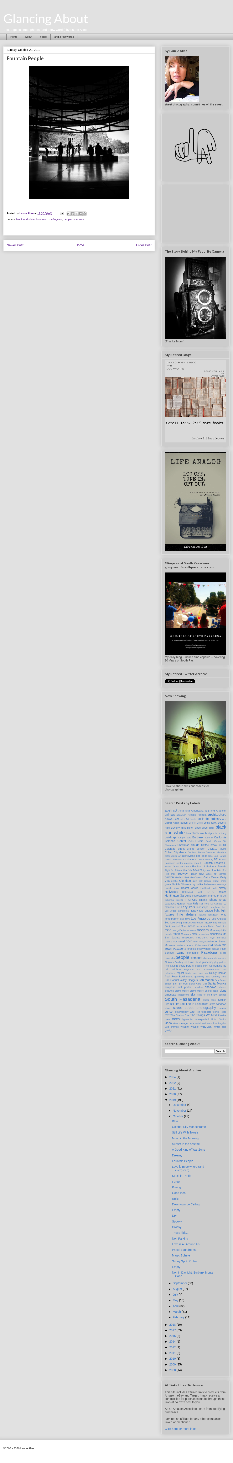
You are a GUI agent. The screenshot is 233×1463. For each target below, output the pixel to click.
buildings (170, 837)
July (176, 1294)
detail (167, 856)
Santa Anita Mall (198, 983)
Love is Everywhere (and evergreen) (188, 1168)
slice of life (203, 994)
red (224, 969)
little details (186, 914)
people (68, 219)
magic (215, 922)
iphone (203, 899)
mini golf (176, 930)
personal (196, 957)
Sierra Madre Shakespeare (204, 991)
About (28, 36)
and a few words (64, 36)
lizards (202, 914)
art (183, 819)
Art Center (191, 819)
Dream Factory (205, 859)
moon (176, 934)
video (168, 1023)
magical (175, 926)
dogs (204, 855)
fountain (41, 219)
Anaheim (221, 810)
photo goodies (219, 958)
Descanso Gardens (216, 852)
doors (168, 859)
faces (176, 866)
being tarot (210, 822)
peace (223, 953)
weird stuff (200, 1023)
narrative (221, 937)
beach (183, 822)
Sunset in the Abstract (186, 1144)
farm (188, 866)
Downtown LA (178, 859)
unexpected (202, 1019)
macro (208, 922)
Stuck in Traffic (181, 1175)
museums (188, 937)
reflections (170, 973)
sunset (169, 1011)
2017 (173, 1330)
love (172, 922)
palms (180, 952)
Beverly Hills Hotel (182, 827)
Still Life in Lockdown (194, 1004)
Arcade (192, 814)
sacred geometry (195, 976)
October (178, 1116)
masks (191, 926)
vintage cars (186, 1023)
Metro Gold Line (217, 926)
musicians (202, 937)
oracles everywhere (199, 948)
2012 (173, 1347)
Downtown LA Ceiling (186, 1204)
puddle (198, 965)
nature (168, 941)
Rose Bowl (178, 976)
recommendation (211, 969)
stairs (214, 1000)
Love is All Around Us (186, 1244)
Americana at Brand (203, 810)
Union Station (218, 1019)
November (180, 1110)
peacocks (170, 958)
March (177, 1311)
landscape (202, 907)
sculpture (170, 987)
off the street (200, 945)
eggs (196, 863)
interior (179, 900)
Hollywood (171, 891)
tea (198, 1012)
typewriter (187, 1019)
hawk (176, 888)
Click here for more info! (180, 1428)
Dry (174, 1215)
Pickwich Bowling (174, 962)
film (185, 870)
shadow (199, 987)
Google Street (211, 881)
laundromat (183, 910)
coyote (222, 849)
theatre (222, 1015)
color (222, 845)
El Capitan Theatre (211, 863)
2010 (173, 1358)
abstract (171, 810)
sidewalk (169, 991)
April (176, 1306)
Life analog (206, 910)
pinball (198, 962)
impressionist (199, 895)
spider (206, 1000)
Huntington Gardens (178, 895)
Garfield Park (182, 877)
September (180, 1283)
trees (176, 1019)
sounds (222, 994)
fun (215, 873)
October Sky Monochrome (189, 1127)
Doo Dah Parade (217, 856)
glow (194, 881)
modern (203, 930)
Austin (176, 823)
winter (217, 1027)
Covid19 (212, 848)
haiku (200, 884)
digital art (176, 856)
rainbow (176, 969)
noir (189, 941)
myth (212, 937)
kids (195, 903)
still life (174, 1004)
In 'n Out (221, 895)
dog (198, 855)
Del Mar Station (196, 852)
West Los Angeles (216, 1023)
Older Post (143, 245)
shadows (78, 219)
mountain (204, 934)
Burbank (197, 837)
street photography (200, 1008)
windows (206, 1026)
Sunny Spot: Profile (184, 1261)
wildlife (195, 1026)
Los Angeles (54, 219)
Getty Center (211, 877)
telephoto (206, 1012)
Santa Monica (217, 983)
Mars (183, 926)
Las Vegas (170, 910)
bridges (209, 833)
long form (185, 919)
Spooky (177, 1221)
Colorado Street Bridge (180, 848)
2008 (173, 1370)
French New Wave (201, 874)
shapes (222, 987)
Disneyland (188, 855)
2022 (173, 1083)
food (209, 870)
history (222, 888)
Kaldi (189, 903)
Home (13, 36)
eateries (188, 863)
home (210, 892)
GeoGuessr (196, 877)
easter (179, 863)
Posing (176, 1187)
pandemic (192, 952)
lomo (223, 914)
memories (202, 926)
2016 (173, 1336)
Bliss (175, 1121)
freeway (182, 873)
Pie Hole (189, 962)
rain (167, 969)
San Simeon (180, 983)
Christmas (183, 845)
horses (222, 892)
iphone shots (217, 899)
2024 (173, 1077)
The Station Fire (179, 1015)
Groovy (176, 1227)
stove (167, 1008)
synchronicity (181, 1012)
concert (201, 848)
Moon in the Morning (185, 1138)
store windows (217, 1004)
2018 (173, 1324)
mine (168, 930)
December (180, 1104)
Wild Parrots (172, 1027)
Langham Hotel (218, 907)
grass (223, 881)
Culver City (171, 852)
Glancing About (45, 18)
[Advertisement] (196, 213)
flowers (197, 870)
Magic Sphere (181, 1255)
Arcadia (202, 814)
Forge (176, 1181)
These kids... (180, 1232)
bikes (198, 827)
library (194, 910)
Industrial (169, 900)
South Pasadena (182, 999)
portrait (190, 965)
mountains (216, 934)
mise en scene (188, 930)
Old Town (214, 945)
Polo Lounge (171, 965)
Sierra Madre (182, 991)
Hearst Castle (189, 888)
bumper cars (184, 837)
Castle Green (213, 841)
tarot (192, 1011)
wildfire (185, 1026)
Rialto (188, 973)
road (195, 973)
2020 (173, 1094)
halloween (210, 884)
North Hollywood (201, 941)
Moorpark (186, 934)
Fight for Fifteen (173, 870)
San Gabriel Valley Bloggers (181, 980)
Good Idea (179, 1193)
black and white (25, 219)
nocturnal (179, 941)
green (168, 884)
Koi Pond (204, 903)
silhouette (170, 994)
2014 (173, 1341)
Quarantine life (217, 965)
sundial (222, 1008)
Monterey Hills (218, 930)
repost (180, 973)
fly (204, 870)
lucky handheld (195, 922)
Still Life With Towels (185, 1132)
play (216, 962)
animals (170, 814)
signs (222, 990)
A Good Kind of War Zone (188, 1149)
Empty (176, 1210)
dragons (192, 859)
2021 (173, 1088)
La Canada (216, 903)
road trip (203, 973)
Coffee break (209, 845)
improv (212, 895)
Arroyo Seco (172, 819)
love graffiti (181, 922)
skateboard (183, 994)
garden (169, 877)
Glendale (185, 880)
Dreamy (177, 1155)
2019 (173, 1100)
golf (200, 881)
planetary (207, 962)
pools (182, 965)
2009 (173, 1364)
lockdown (213, 914)
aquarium (181, 815)
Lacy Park (188, 907)
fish (190, 870)
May (176, 1300)
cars (200, 841)
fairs (182, 866)
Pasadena (209, 952)
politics (222, 962)
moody (168, 934)
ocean (189, 945)
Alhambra (184, 810)
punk (205, 965)
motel (195, 934)
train (167, 1019)
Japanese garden (175, 903)
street (177, 1008)
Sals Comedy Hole (216, 976)
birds (205, 827)
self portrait (185, 987)
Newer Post (15, 245)
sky (193, 994)
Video (43, 36)
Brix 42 (218, 833)
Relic (175, 1198)
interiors (191, 900)
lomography (171, 918)
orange (215, 949)
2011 (173, 1353)
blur (194, 833)
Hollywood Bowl (192, 892)
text (167, 1015)
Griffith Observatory (183, 884)
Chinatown (170, 845)
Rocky (213, 973)
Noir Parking (180, 1238)
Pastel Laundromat (184, 1249)
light (216, 910)
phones (207, 958)
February (179, 1317)
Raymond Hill (192, 969)
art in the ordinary (209, 818)
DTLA (217, 859)
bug (224, 833)
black (211, 828)
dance (182, 852)
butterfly (208, 837)
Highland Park (209, 888)
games (222, 874)
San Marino (206, 980)
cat (224, 841)
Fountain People (182, 1161)
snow (214, 994)
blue (188, 833)
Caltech (192, 841)
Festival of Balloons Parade (209, 866)
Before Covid (196, 823)
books (200, 833)
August (177, 1289)
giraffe (174, 881)
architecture (217, 815)
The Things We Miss (203, 1015)
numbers (180, 945)
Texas (223, 1012)
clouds (195, 845)
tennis (216, 1012)
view (175, 1023)
